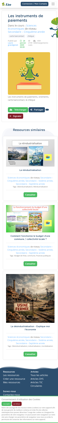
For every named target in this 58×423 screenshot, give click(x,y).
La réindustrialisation (30, 170)
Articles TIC (37, 382)
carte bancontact (17, 36)
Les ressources (11, 375)
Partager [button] (36, 109)
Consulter (30, 194)
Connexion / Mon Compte (34, 4)
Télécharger (18, 109)
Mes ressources (11, 382)
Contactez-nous (11, 394)
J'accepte (6, 404)
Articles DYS (37, 378)
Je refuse (17, 404)
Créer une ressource (14, 378)
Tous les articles (39, 375)
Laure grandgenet (13, 44)
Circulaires (36, 385)
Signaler (15, 116)
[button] (47, 110)
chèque (31, 36)
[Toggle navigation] (53, 4)
